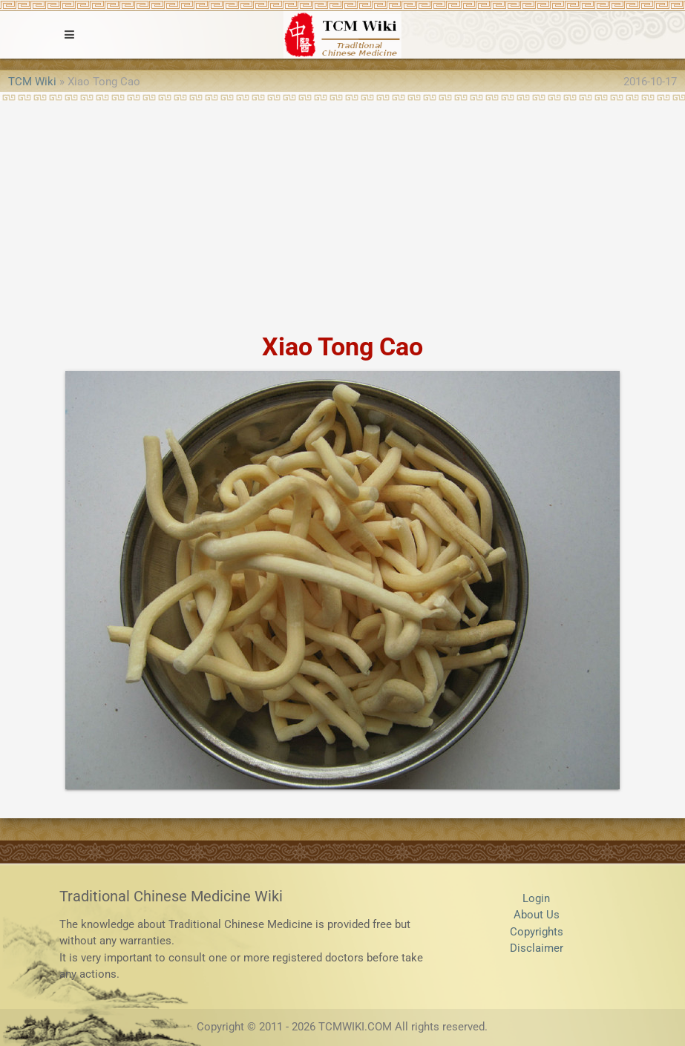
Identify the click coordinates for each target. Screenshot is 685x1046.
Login (536, 898)
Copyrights (536, 931)
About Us (537, 914)
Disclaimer (536, 948)
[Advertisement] (342, 212)
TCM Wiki (32, 81)
